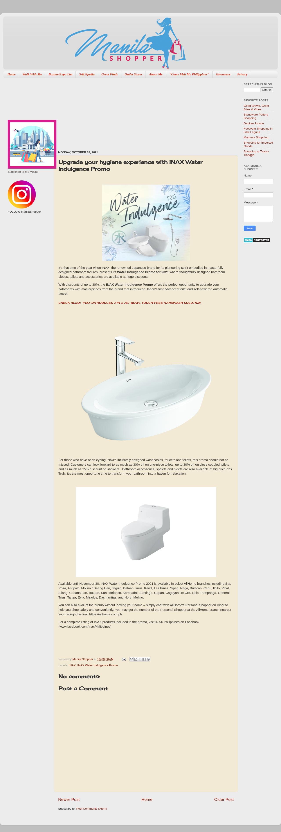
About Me (155, 74)
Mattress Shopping (256, 137)
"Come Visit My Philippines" (189, 74)
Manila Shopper (83, 659)
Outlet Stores (133, 74)
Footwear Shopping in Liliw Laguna (258, 130)
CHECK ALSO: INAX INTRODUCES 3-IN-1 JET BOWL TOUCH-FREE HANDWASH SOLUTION (130, 303)
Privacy (242, 74)
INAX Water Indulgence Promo (97, 665)
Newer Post (69, 799)
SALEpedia (87, 74)
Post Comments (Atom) (91, 808)
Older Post (224, 799)
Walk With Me (32, 74)
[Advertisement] (113, 112)
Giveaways (223, 74)
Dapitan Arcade (254, 123)
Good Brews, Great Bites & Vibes (256, 107)
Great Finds (109, 74)
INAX (72, 665)
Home (11, 74)
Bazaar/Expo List (60, 74)
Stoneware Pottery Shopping (256, 116)
